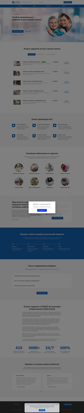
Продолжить (42, 210)
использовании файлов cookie (44, 407)
